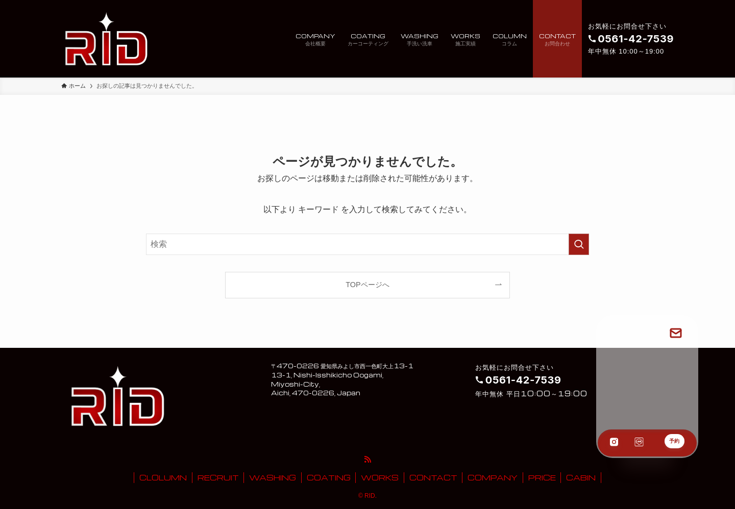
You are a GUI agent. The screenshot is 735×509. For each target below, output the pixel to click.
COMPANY (493, 477)
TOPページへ (367, 285)
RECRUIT (218, 477)
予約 (674, 441)
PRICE (542, 477)
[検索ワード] (367, 244)
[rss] (367, 459)
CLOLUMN (163, 477)
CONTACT (433, 477)
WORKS (380, 477)
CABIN (581, 477)
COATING (329, 477)
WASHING (272, 477)
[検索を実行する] (579, 244)
